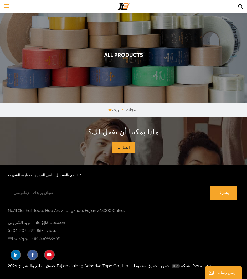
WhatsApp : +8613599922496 (34, 239)
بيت (113, 110)
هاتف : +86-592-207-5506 (32, 231)
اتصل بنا (123, 148)
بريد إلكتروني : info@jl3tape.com (37, 223)
